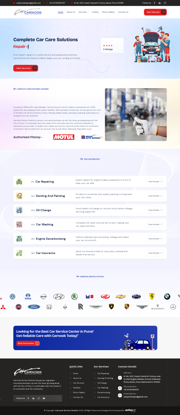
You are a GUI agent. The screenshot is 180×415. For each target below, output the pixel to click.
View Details (155, 181)
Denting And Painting (50, 196)
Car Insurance (45, 253)
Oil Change (43, 210)
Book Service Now (28, 343)
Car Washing (44, 224)
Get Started (156, 12)
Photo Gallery (108, 12)
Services (83, 12)
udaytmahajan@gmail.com (28, 3)
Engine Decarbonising (51, 239)
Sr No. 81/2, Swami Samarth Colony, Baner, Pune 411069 (98, 3)
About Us (71, 12)
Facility (95, 12)
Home (60, 12)
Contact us (123, 12)
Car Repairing (44, 181)
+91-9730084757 (57, 3)
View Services (26, 68)
